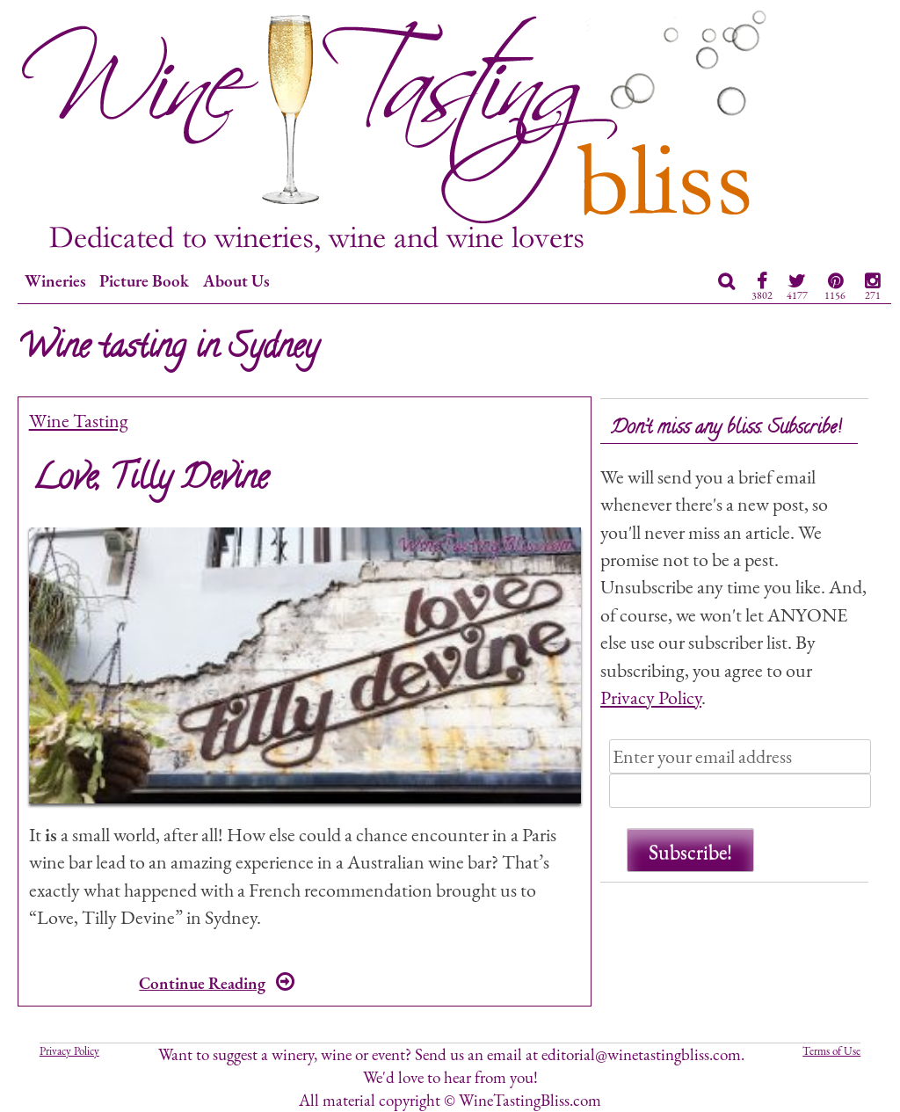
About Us (236, 281)
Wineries (55, 281)
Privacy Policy (650, 697)
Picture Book (144, 281)
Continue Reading (216, 983)
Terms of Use (831, 1050)
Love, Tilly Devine (150, 480)
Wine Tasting (78, 420)
